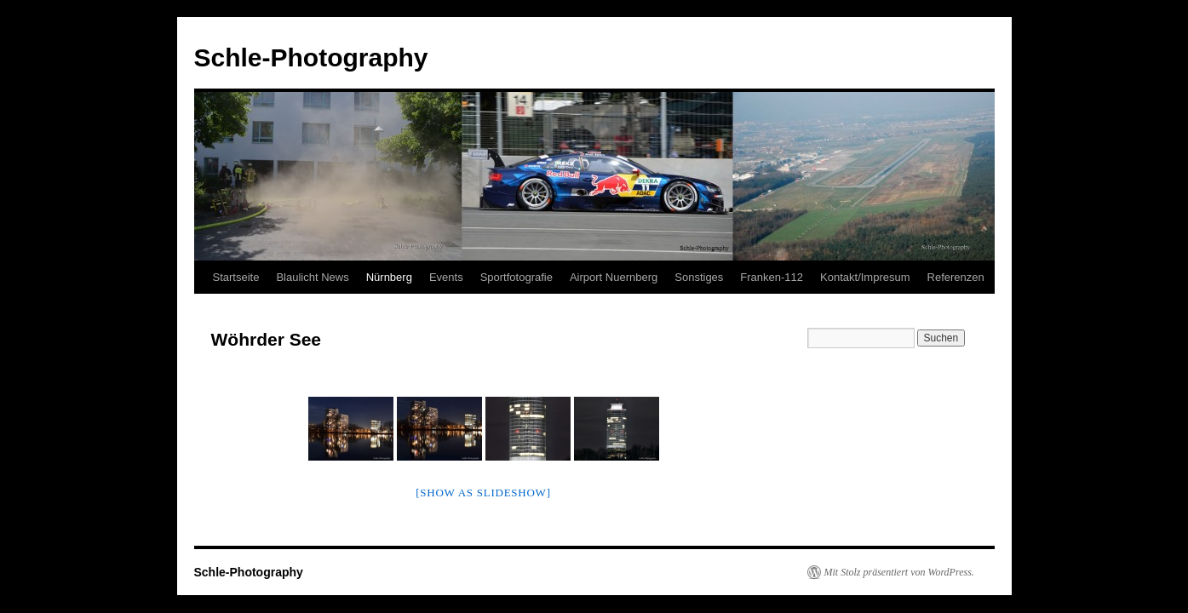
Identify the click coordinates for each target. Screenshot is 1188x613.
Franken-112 (771, 277)
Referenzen (955, 277)
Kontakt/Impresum (865, 277)
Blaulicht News (312, 277)
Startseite (236, 277)
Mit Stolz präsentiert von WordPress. (899, 572)
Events (446, 277)
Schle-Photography (311, 57)
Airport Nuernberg (613, 277)
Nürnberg (389, 277)
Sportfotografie (516, 277)
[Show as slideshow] (483, 492)
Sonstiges (698, 277)
